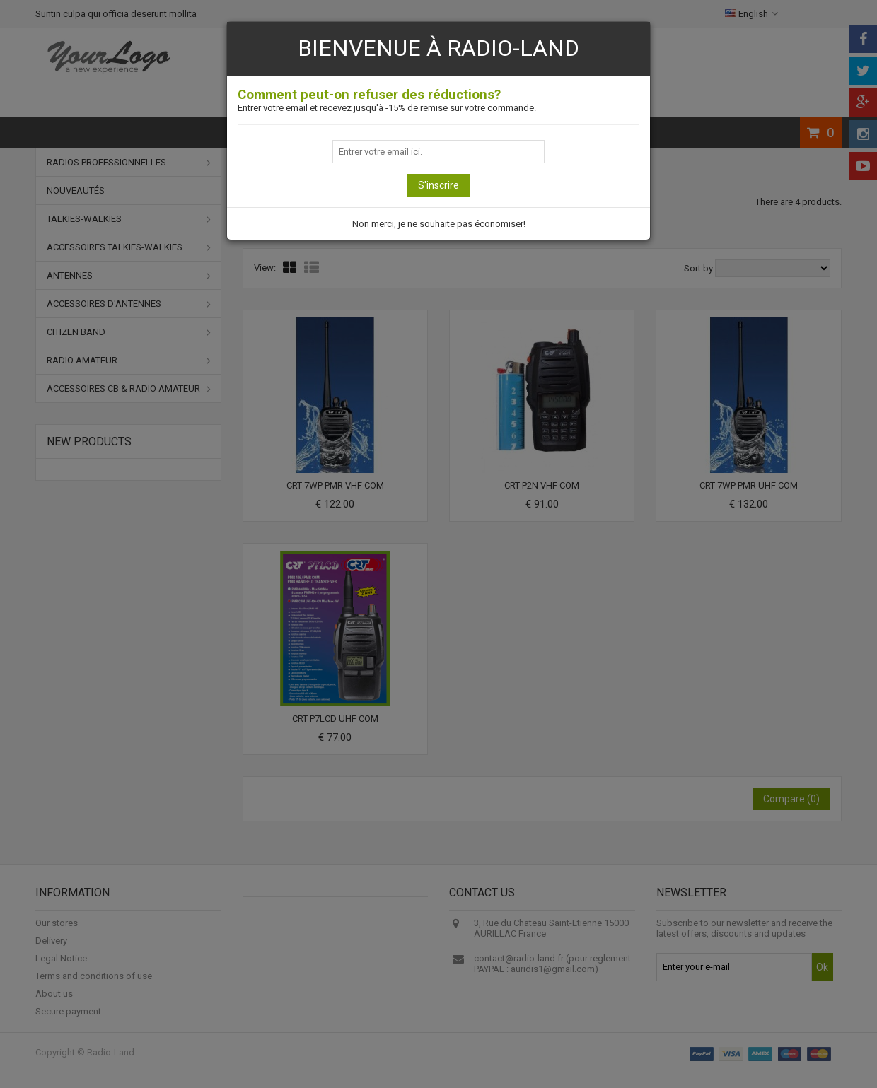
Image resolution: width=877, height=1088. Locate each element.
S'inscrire (438, 185)
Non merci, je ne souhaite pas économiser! (438, 223)
